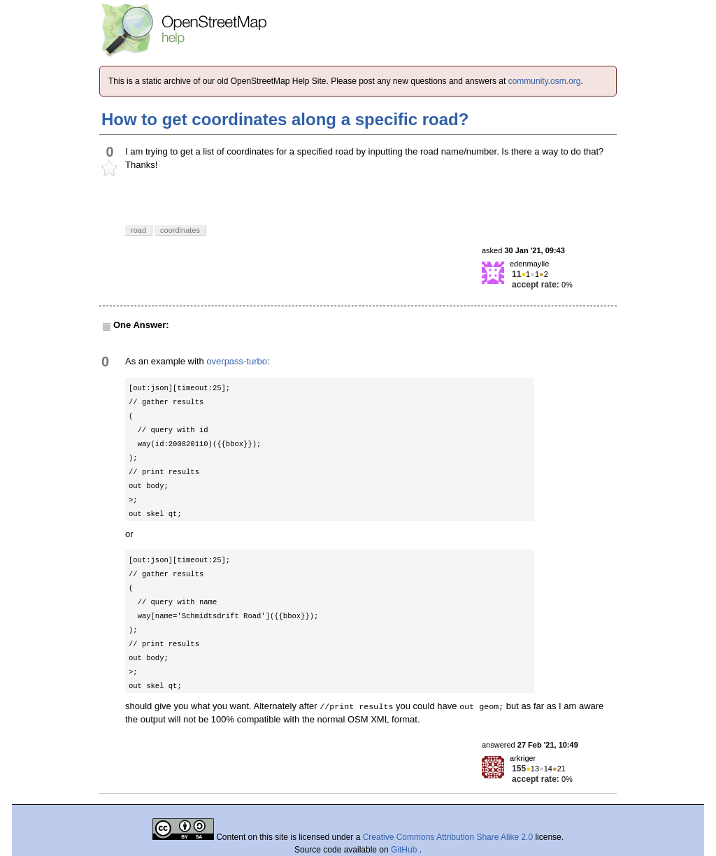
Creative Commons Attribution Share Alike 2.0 (448, 837)
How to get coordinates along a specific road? (284, 119)
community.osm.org (544, 81)
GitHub (405, 850)
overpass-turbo (236, 361)
